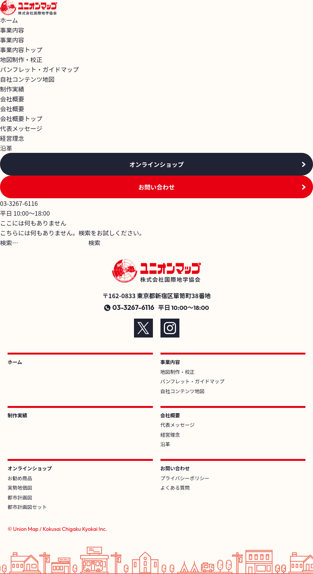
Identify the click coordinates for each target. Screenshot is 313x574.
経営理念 (12, 138)
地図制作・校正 (21, 59)
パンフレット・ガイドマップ (39, 69)
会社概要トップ (21, 118)
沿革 (6, 147)
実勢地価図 (20, 487)
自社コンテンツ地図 (27, 79)
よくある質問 (175, 487)
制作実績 (12, 88)
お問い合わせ (156, 186)
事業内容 (170, 362)
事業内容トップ (21, 49)
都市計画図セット (27, 506)
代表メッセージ (21, 128)
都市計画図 (20, 497)
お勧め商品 (20, 478)
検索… (9, 242)
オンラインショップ (156, 164)
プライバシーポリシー (185, 478)
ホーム (9, 20)
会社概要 (170, 415)
